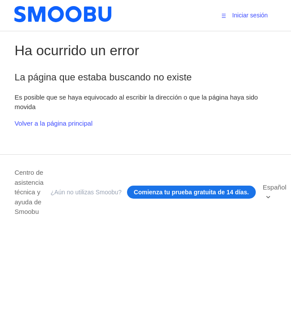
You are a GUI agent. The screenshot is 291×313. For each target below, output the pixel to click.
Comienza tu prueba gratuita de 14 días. (191, 192)
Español (274, 187)
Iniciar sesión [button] (250, 15)
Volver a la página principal (53, 123)
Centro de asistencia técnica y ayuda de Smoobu (28, 192)
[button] (223, 16)
